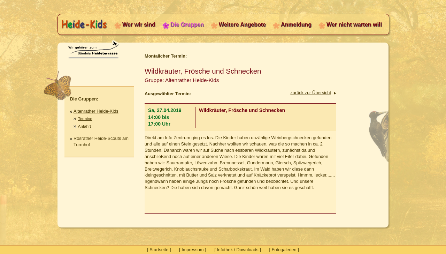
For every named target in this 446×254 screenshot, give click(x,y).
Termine (85, 119)
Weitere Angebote (242, 25)
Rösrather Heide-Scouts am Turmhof (101, 141)
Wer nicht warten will (354, 25)
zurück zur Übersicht (310, 92)
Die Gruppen (187, 25)
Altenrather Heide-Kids (96, 111)
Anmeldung (296, 25)
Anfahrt (84, 126)
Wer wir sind (138, 25)
